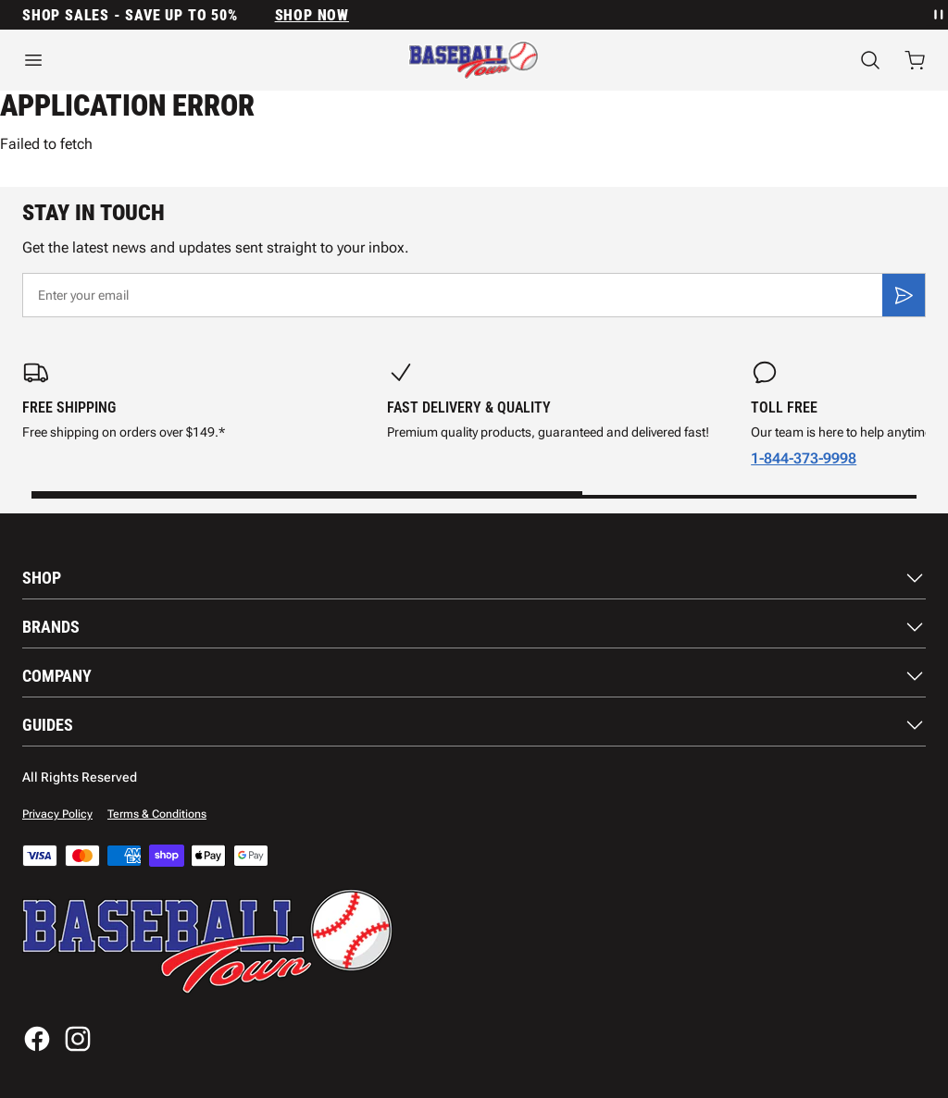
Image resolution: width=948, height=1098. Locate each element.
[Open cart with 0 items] (915, 61)
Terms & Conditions (156, 814)
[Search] (870, 61)
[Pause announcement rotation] (937, 15)
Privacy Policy (57, 814)
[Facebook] (37, 1039)
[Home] (473, 61)
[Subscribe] (903, 295)
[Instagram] (78, 1039)
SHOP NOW (312, 15)
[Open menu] (157, 61)
